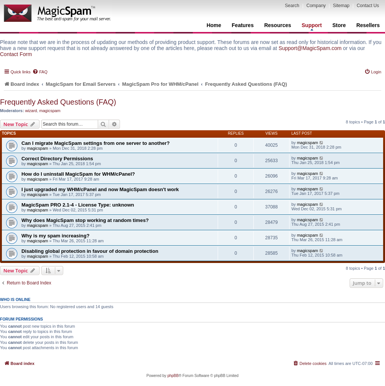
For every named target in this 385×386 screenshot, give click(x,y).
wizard (31, 110)
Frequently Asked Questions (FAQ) (58, 102)
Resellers (368, 25)
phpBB (173, 376)
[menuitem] (39, 71)
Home (213, 25)
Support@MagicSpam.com (310, 48)
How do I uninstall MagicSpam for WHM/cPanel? (78, 174)
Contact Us (368, 5)
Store (339, 25)
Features (242, 25)
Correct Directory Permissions (57, 158)
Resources (277, 25)
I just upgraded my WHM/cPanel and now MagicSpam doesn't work (100, 189)
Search (292, 5)
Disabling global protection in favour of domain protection (89, 251)
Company (316, 5)
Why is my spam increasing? (55, 236)
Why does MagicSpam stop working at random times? (85, 220)
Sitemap (341, 5)
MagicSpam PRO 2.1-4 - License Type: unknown (77, 205)
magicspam (50, 110)
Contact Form (16, 54)
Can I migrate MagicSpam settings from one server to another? (95, 143)
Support (312, 26)
